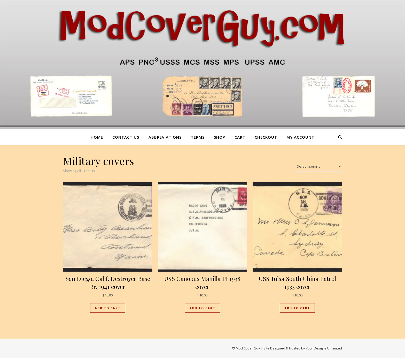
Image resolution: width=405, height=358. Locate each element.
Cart (240, 137)
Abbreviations (165, 137)
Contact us (125, 137)
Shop (219, 137)
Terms (198, 137)
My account (300, 137)
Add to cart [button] (108, 308)
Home (97, 137)
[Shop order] (317, 166)
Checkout (266, 137)
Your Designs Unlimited (324, 348)
